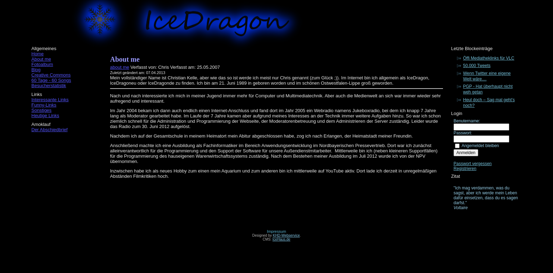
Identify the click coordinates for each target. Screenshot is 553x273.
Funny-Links (43, 105)
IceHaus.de (282, 239)
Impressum (276, 231)
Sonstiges (41, 110)
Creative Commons (51, 75)
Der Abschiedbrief (49, 129)
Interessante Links (50, 99)
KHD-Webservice (286, 235)
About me (41, 59)
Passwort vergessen (473, 163)
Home (37, 53)
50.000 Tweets (477, 65)
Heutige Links (45, 115)
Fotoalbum (42, 64)
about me (119, 67)
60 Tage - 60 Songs (51, 80)
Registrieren (465, 168)
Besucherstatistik (48, 85)
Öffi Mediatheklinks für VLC (488, 58)
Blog (36, 69)
